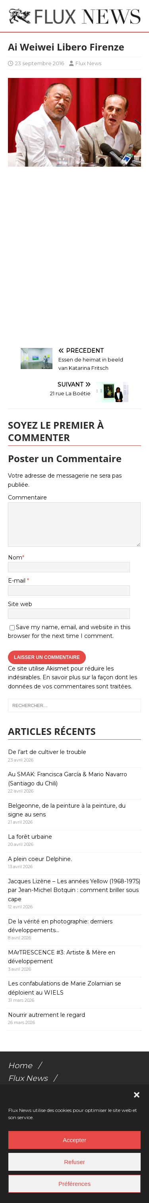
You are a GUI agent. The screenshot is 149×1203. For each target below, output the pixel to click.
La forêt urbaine (30, 836)
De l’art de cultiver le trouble (47, 752)
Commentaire (27, 497)
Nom (15, 557)
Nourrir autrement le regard (46, 1014)
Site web (20, 604)
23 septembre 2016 (39, 63)
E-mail (17, 580)
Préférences (74, 1183)
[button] (137, 1095)
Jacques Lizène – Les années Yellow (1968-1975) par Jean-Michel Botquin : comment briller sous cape (74, 890)
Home (20, 1065)
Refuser (74, 1161)
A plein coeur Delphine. (40, 859)
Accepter (74, 1140)
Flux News (88, 63)
